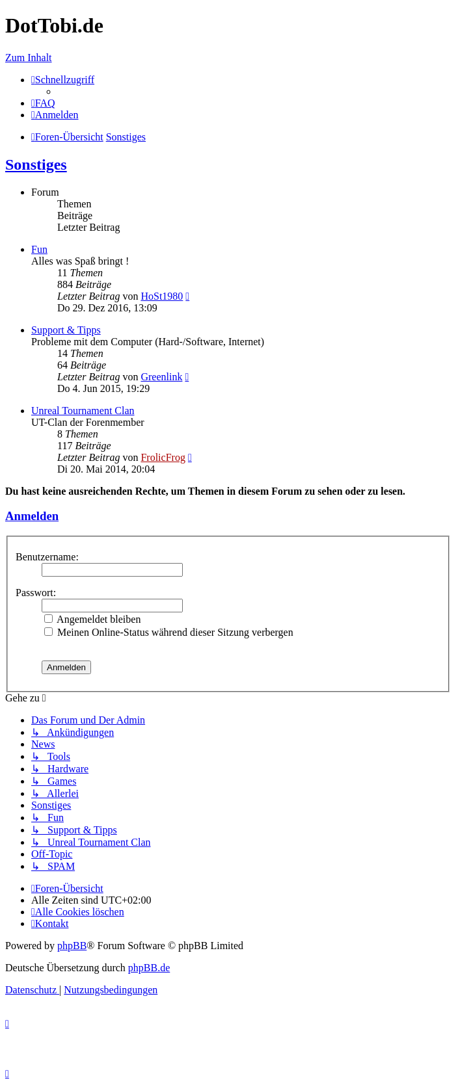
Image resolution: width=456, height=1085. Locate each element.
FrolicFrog (163, 457)
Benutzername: (47, 556)
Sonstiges (36, 164)
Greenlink (161, 376)
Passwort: (36, 592)
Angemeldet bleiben (92, 619)
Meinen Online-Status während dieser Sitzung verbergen (168, 632)
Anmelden (32, 516)
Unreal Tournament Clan (83, 410)
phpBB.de (149, 967)
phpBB (72, 945)
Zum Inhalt (28, 57)
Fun (39, 249)
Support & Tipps (66, 329)
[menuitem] (43, 103)
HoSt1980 (162, 296)
